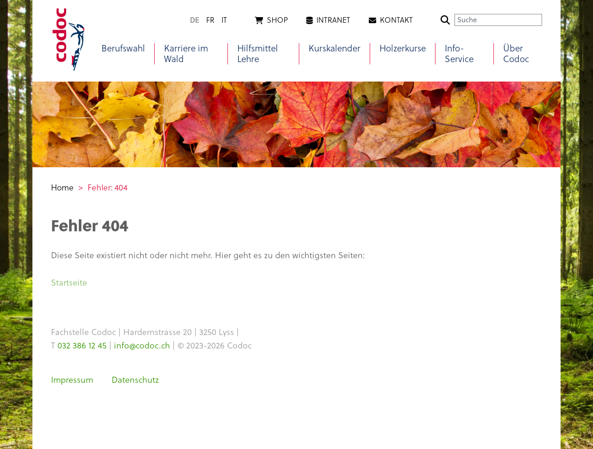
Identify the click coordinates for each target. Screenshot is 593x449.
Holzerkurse (402, 48)
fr (210, 20)
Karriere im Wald (186, 53)
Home (62, 187)
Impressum (72, 380)
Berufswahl (123, 48)
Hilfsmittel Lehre (257, 53)
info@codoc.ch (142, 345)
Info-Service (459, 53)
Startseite (69, 284)
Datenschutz (135, 380)
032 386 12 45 (82, 345)
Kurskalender (334, 48)
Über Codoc (516, 53)
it (224, 20)
